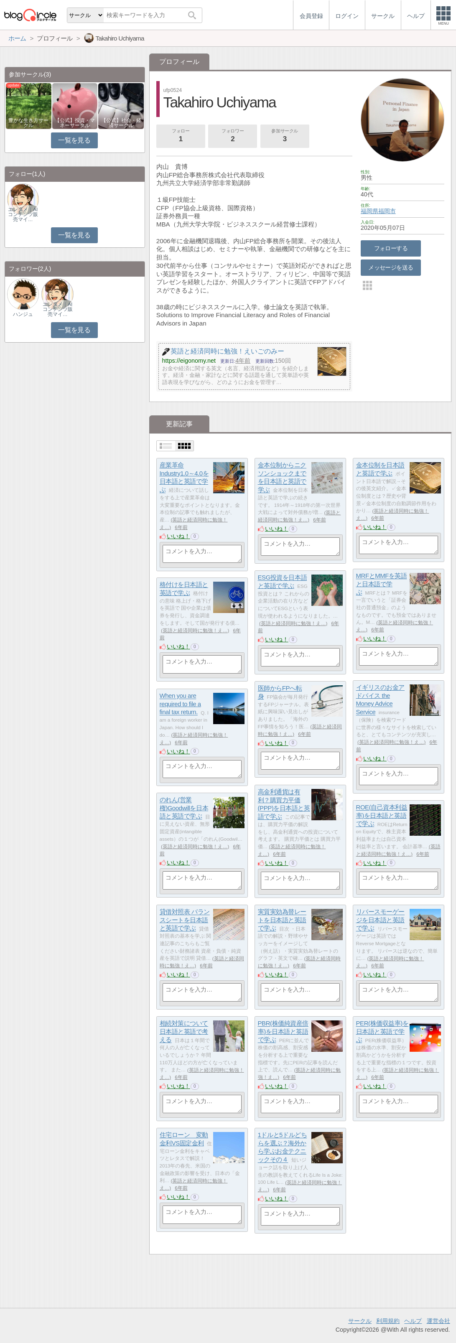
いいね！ (178, 536)
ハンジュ (23, 314)
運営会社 (438, 1321)
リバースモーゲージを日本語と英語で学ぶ (380, 920)
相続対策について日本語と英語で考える (184, 1031)
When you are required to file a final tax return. (180, 704)
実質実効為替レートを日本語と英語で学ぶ (282, 920)
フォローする (391, 248)
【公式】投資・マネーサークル (75, 123)
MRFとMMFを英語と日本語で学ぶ (381, 584)
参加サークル (284, 136)
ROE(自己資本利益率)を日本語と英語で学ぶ (382, 815)
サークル (360, 1321)
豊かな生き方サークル (28, 123)
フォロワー (233, 136)
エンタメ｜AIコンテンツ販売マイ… (23, 214)
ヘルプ (413, 1321)
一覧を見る (74, 140)
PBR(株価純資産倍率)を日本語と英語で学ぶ (283, 1031)
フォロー (180, 136)
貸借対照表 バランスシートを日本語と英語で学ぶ (185, 920)
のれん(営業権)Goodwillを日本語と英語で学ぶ (184, 808)
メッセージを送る (390, 267)
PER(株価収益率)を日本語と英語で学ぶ (382, 1031)
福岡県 (369, 211)
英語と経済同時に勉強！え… (293, 623)
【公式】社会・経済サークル (121, 123)
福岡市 (387, 211)
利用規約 (388, 1321)
